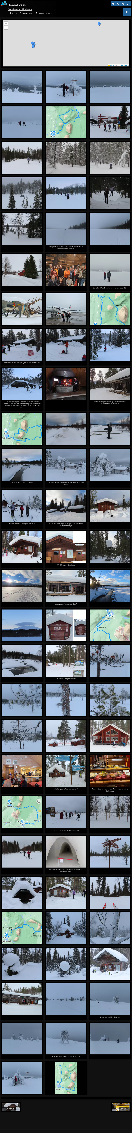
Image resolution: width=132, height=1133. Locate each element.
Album (14, 13)
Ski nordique (28, 13)
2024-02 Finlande (45, 13)
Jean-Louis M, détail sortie (20, 9)
